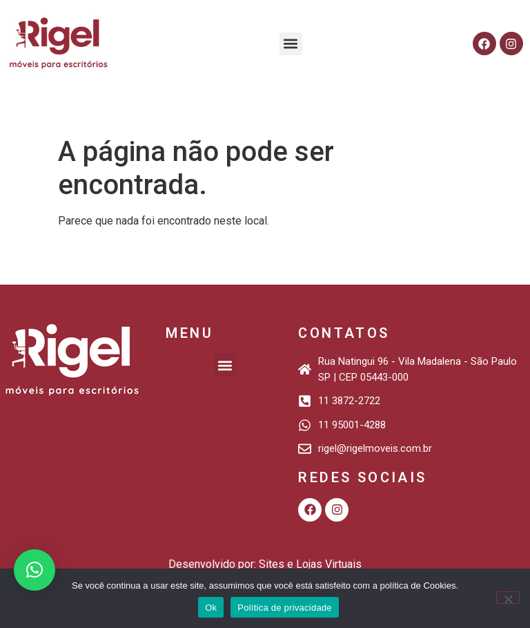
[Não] (508, 597)
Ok (211, 607)
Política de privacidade (284, 607)
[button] (290, 43)
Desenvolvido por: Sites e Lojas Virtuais (265, 564)
